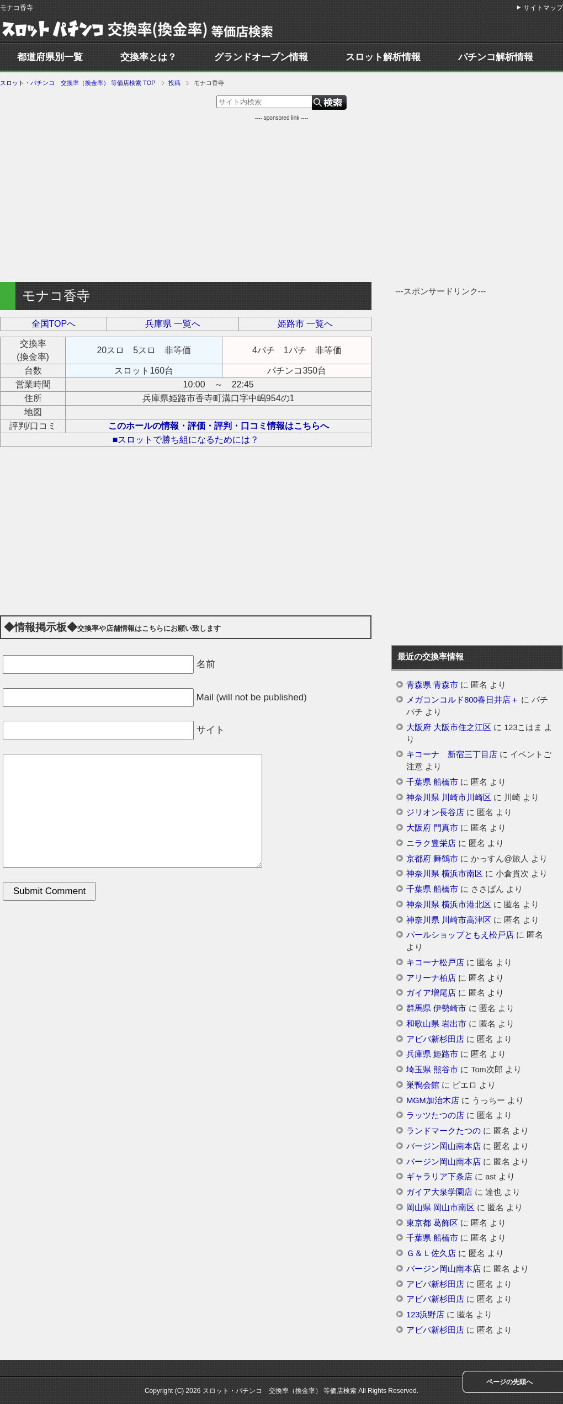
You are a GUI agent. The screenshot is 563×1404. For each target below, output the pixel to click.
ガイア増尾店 (431, 992)
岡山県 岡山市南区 (440, 1207)
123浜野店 (425, 1314)
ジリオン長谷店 (435, 812)
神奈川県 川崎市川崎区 (448, 797)
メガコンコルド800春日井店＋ (462, 699)
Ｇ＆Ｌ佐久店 (431, 1253)
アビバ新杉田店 (435, 1039)
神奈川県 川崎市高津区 (448, 920)
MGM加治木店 (432, 1100)
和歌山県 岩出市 (436, 1023)
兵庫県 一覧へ (172, 323)
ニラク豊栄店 (431, 843)
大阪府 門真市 (432, 827)
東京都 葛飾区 (432, 1223)
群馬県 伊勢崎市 (436, 1008)
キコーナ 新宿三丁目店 (451, 754)
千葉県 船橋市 (432, 782)
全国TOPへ (53, 323)
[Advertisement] (281, 199)
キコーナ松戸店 (435, 962)
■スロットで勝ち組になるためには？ (186, 439)
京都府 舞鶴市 (432, 858)
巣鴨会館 (422, 1085)
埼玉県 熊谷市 (432, 1069)
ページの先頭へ (509, 1382)
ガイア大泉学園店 (439, 1192)
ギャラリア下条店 (439, 1176)
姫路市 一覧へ (305, 323)
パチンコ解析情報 (495, 57)
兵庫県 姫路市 (432, 1054)
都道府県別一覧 (50, 57)
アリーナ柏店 (431, 978)
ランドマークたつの (443, 1130)
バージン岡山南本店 (443, 1146)
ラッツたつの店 (435, 1115)
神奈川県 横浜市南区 (444, 873)
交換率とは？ (148, 57)
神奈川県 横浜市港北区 (448, 904)
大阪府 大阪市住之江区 (448, 727)
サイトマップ (543, 8)
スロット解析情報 (383, 57)
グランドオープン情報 (261, 57)
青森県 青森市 (432, 684)
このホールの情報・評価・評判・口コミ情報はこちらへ (218, 425)
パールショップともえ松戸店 (460, 934)
